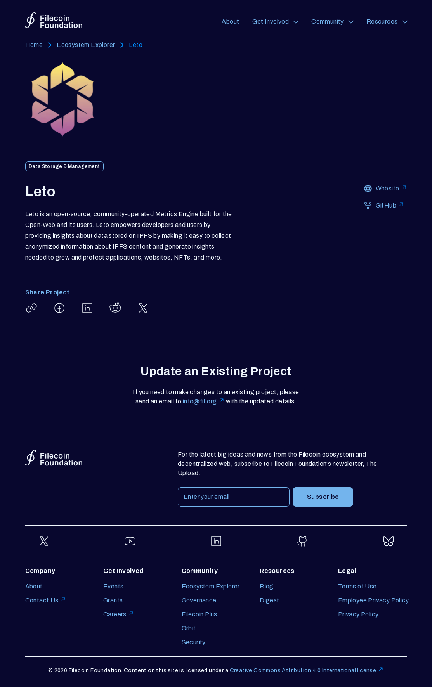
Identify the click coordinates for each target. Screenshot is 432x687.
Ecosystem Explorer (86, 45)
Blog (267, 586)
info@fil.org (204, 401)
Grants (113, 600)
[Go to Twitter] (44, 541)
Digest (269, 600)
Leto (135, 45)
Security (194, 642)
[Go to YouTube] (130, 541)
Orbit (189, 628)
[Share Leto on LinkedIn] (87, 308)
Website (391, 188)
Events (113, 586)
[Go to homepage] (53, 20)
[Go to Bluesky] (388, 541)
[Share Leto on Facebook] (59, 308)
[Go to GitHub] (302, 541)
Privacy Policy (358, 614)
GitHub (390, 205)
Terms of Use (357, 586)
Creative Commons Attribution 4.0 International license (307, 670)
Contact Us (45, 600)
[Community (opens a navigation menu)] (332, 22)
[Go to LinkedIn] (216, 541)
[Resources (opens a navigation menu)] (386, 22)
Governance (199, 600)
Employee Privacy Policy (373, 600)
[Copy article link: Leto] (31, 308)
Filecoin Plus (199, 614)
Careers (118, 614)
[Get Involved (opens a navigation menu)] (275, 22)
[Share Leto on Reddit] (115, 308)
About (230, 21)
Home (34, 45)
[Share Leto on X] (143, 308)
